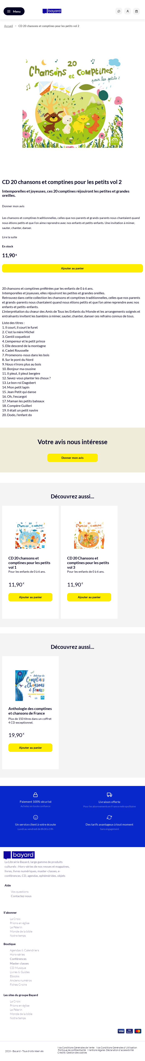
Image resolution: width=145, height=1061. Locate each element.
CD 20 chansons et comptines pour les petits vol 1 (29, 563)
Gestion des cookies (76, 1052)
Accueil (8, 26)
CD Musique (18, 968)
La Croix (15, 919)
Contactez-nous (21, 896)
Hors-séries (17, 954)
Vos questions (20, 891)
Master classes (19, 963)
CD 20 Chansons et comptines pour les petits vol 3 (88, 563)
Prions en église (19, 923)
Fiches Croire (18, 984)
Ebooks (14, 976)
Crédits (61, 1052)
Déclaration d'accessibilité (120, 1050)
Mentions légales (96, 1050)
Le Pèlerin (16, 927)
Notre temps (18, 935)
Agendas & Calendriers (24, 950)
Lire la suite (9, 237)
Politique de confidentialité (72, 1050)
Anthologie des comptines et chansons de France (30, 710)
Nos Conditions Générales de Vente (75, 1047)
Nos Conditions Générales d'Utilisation (117, 1047)
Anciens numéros (21, 980)
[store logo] (52, 11)
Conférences (18, 959)
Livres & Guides (20, 972)
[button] (127, 11)
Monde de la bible (21, 931)
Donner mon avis (13, 206)
